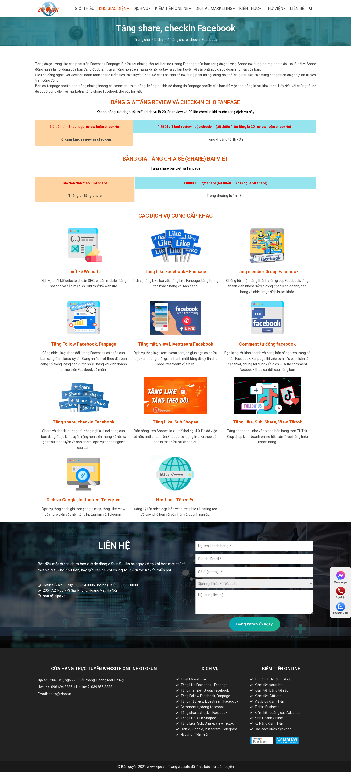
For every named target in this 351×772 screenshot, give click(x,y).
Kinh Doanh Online (269, 718)
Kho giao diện (114, 9)
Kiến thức (250, 9)
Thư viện (275, 9)
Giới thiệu (84, 8)
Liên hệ (297, 8)
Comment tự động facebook (203, 707)
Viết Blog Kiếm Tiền (269, 701)
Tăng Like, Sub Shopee (198, 718)
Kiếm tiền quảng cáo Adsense (277, 713)
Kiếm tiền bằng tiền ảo (271, 690)
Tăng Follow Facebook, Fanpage (205, 696)
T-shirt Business (267, 707)
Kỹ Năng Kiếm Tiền (269, 723)
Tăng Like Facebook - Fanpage (204, 685)
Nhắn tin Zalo (341, 608)
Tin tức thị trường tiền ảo (274, 679)
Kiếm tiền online (173, 9)
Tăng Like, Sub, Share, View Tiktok (207, 723)
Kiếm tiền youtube (268, 685)
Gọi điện (340, 593)
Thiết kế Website (193, 679)
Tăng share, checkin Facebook (193, 40)
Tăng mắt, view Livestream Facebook (209, 701)
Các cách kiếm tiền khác (273, 729)
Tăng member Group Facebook (205, 690)
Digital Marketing (215, 9)
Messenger (341, 577)
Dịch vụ (141, 9)
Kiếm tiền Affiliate (268, 696)
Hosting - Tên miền (195, 734)
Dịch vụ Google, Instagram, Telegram (209, 729)
